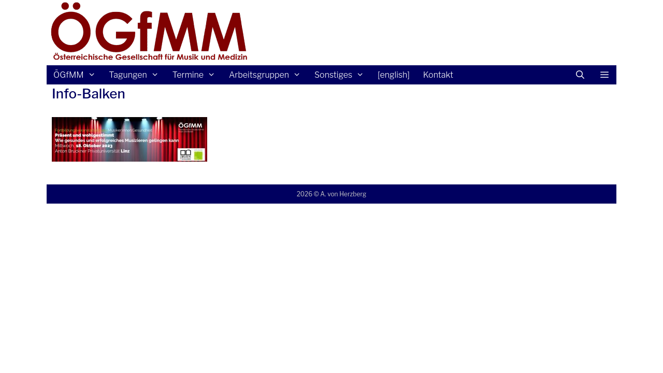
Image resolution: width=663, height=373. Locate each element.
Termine (197, 74)
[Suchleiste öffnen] (580, 74)
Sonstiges (342, 74)
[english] (394, 75)
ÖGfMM (77, 74)
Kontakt (438, 75)
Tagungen (137, 74)
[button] (604, 74)
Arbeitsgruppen (268, 74)
